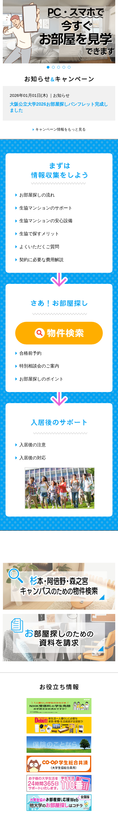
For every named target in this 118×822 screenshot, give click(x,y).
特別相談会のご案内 (39, 366)
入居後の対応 (32, 457)
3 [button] (59, 68)
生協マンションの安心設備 (45, 220)
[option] (59, 31)
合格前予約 (30, 353)
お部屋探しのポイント (41, 379)
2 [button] (54, 68)
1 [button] (48, 68)
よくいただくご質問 (39, 246)
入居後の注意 (32, 444)
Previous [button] (5, 32)
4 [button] (64, 68)
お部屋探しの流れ (37, 195)
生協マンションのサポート (45, 208)
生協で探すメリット (39, 233)
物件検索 (59, 333)
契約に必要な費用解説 (41, 259)
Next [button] (113, 32)
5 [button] (69, 68)
